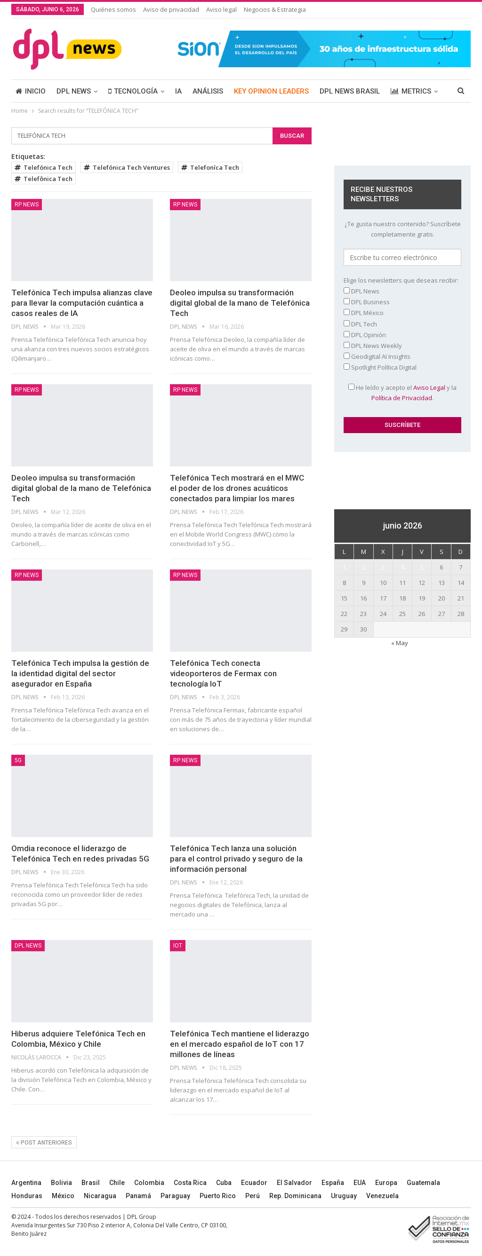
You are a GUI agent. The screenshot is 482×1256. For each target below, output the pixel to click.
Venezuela (382, 1196)
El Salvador (294, 1182)
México (63, 1196)
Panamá (138, 1196)
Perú (252, 1196)
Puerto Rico (218, 1196)
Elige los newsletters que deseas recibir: (401, 280)
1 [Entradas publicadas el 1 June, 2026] (344, 567)
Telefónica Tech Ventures (127, 167)
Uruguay (344, 1196)
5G (18, 760)
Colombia (149, 1182)
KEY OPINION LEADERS (271, 91)
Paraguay (175, 1196)
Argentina (26, 1182)
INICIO (31, 91)
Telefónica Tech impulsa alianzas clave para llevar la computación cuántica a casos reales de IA (82, 303)
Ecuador (254, 1182)
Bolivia (61, 1182)
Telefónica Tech (43, 167)
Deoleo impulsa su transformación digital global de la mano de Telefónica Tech (240, 303)
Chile (117, 1182)
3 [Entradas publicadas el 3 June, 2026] (383, 567)
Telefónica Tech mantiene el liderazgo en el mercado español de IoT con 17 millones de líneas (239, 1044)
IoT (177, 945)
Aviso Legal (429, 387)
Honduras (26, 1196)
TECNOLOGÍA (133, 91)
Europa (386, 1182)
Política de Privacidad (401, 398)
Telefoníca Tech (210, 167)
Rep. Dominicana (295, 1196)
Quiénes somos (113, 9)
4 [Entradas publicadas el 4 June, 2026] (402, 567)
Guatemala (423, 1182)
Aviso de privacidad (171, 9)
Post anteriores (44, 1142)
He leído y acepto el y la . (402, 392)
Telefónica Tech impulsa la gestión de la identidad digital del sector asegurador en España (80, 673)
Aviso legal (221, 9)
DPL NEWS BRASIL (350, 91)
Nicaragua (100, 1196)
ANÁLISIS (208, 91)
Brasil (90, 1182)
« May (399, 643)
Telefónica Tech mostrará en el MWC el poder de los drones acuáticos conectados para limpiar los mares (237, 488)
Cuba (224, 1182)
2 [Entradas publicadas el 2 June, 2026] (363, 567)
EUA (359, 1182)
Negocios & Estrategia (275, 9)
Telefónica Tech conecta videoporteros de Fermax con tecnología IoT (223, 673)
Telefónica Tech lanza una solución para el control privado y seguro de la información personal (236, 859)
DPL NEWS (73, 91)
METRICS (411, 91)
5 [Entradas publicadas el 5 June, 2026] (422, 567)
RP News (27, 204)
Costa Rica (190, 1182)
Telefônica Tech (43, 178)
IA (178, 91)
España (332, 1182)
